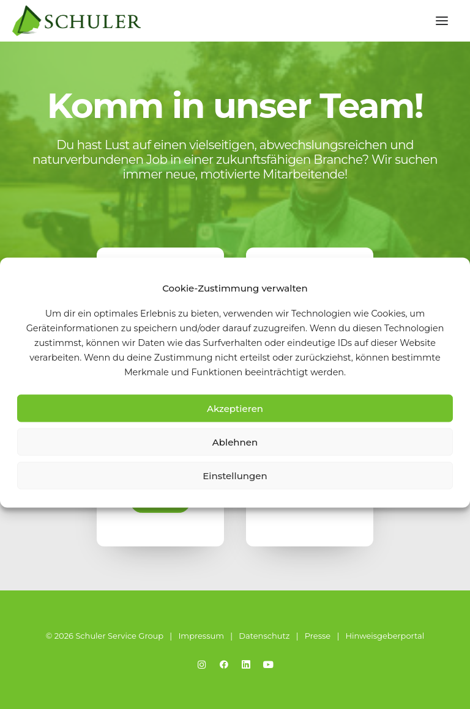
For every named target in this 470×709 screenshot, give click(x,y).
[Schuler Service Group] (76, 21)
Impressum (201, 636)
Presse (317, 636)
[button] (442, 21)
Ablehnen (235, 441)
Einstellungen (235, 475)
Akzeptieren (235, 408)
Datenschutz (264, 636)
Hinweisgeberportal (384, 636)
